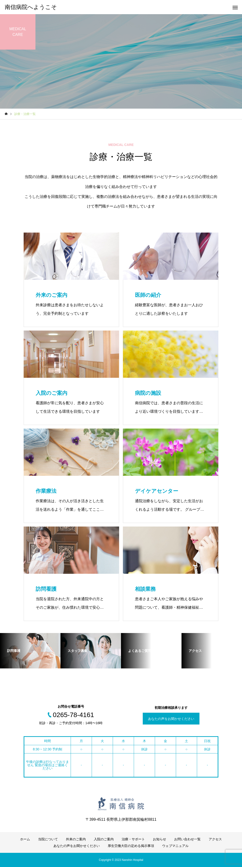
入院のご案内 (104, 839)
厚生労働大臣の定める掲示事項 (131, 846)
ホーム (25, 839)
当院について (48, 839)
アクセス (215, 839)
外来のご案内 (76, 839)
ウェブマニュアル (175, 846)
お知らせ (159, 839)
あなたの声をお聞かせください (171, 718)
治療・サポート (133, 839)
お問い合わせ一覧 (187, 839)
